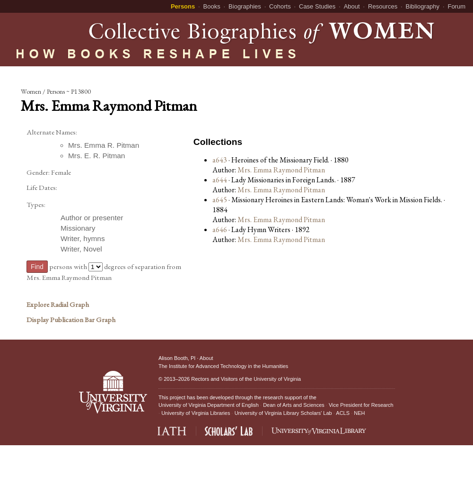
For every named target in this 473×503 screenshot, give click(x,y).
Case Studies (317, 6)
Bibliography (423, 6)
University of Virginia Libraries (195, 413)
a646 (219, 229)
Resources (382, 6)
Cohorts (280, 6)
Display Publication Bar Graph (70, 319)
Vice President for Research (361, 405)
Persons (183, 6)
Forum (456, 6)
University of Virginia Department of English (208, 405)
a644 (219, 180)
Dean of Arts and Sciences (293, 405)
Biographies (244, 6)
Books (211, 6)
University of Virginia (277, 379)
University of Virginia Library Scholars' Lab (283, 413)
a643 (219, 160)
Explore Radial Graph (57, 304)
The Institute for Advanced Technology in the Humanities (223, 366)
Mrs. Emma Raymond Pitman (281, 170)
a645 (219, 200)
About (352, 6)
